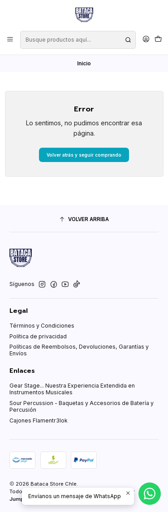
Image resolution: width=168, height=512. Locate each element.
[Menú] (10, 40)
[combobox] (77, 40)
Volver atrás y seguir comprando (84, 155)
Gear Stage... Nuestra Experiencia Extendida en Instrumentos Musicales (72, 389)
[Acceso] (145, 40)
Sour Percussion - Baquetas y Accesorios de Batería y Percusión (81, 406)
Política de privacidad (38, 336)
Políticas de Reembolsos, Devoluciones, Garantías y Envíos (79, 350)
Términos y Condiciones (41, 325)
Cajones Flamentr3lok (38, 420)
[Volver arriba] (84, 219)
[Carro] (158, 40)
